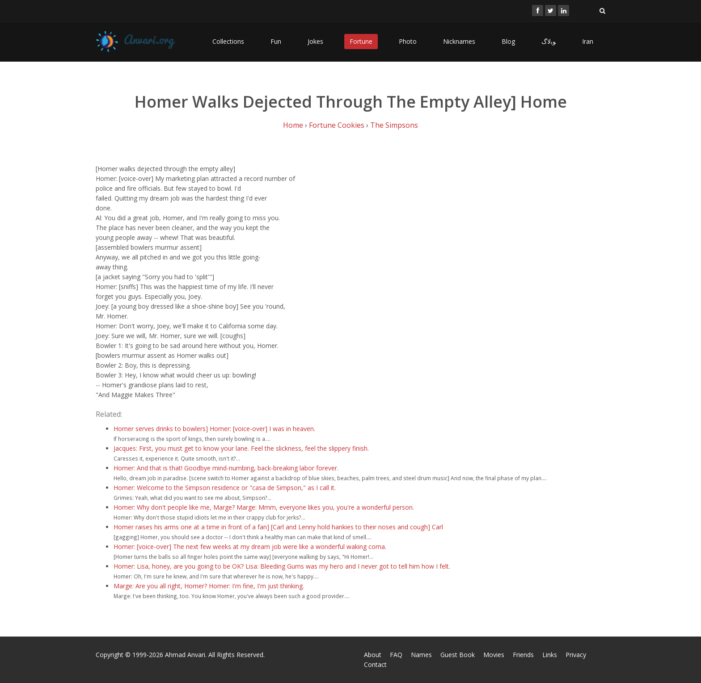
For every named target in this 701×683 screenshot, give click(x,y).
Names (421, 654)
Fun (275, 41)
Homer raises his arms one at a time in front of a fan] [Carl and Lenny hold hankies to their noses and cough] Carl (278, 527)
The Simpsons (394, 125)
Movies (493, 654)
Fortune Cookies (336, 125)
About (372, 654)
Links (549, 654)
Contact (375, 664)
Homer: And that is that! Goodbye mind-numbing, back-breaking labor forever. (226, 468)
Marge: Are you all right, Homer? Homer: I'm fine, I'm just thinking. (209, 586)
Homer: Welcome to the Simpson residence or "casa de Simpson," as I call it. (225, 487)
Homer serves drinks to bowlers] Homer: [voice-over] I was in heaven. (214, 428)
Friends (523, 654)
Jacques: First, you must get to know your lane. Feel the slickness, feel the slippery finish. (241, 448)
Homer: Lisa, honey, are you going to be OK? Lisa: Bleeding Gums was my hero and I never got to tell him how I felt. (282, 566)
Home (293, 125)
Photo (408, 41)
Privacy (576, 654)
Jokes (315, 41)
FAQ (396, 654)
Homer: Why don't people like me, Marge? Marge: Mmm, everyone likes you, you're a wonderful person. (264, 507)
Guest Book (457, 654)
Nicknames (459, 41)
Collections (228, 41)
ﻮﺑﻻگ (548, 41)
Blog (508, 41)
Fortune (361, 41)
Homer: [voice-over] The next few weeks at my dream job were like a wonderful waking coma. (250, 546)
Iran (587, 41)
